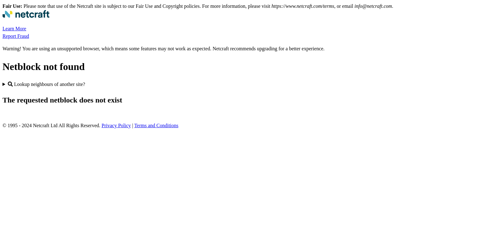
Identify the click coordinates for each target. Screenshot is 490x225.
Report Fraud (15, 36)
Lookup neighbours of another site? (46, 84)
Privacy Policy (116, 125)
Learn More (14, 28)
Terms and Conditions (156, 125)
